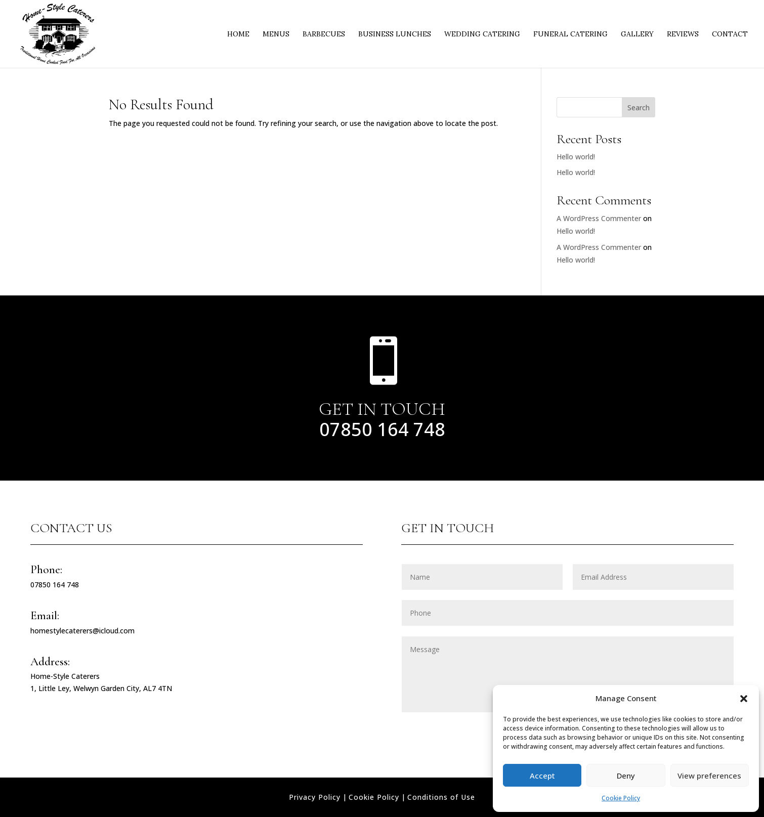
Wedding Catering (482, 34)
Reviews (683, 34)
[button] (744, 699)
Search (638, 107)
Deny (626, 775)
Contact (730, 34)
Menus (276, 34)
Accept (542, 775)
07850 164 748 (382, 429)
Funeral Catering (570, 34)
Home (238, 34)
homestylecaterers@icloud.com (82, 630)
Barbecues (324, 34)
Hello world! (576, 156)
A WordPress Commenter (599, 218)
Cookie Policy (621, 798)
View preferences (709, 775)
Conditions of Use (441, 797)
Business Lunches (394, 34)
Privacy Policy (315, 797)
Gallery (637, 34)
